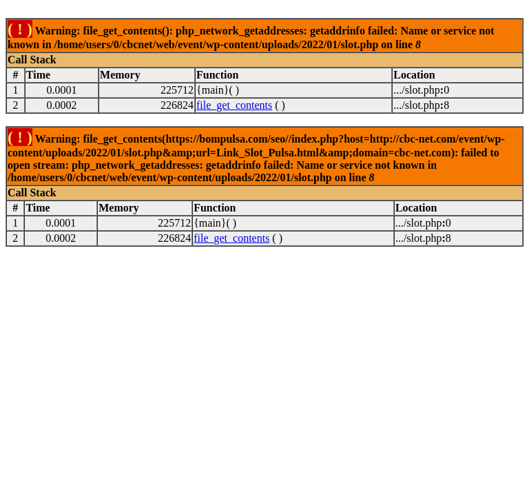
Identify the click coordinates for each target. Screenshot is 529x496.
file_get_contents (234, 105)
